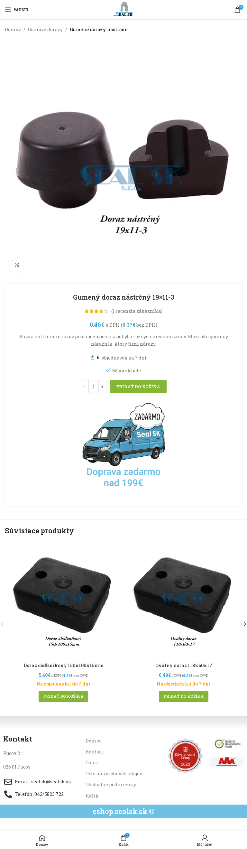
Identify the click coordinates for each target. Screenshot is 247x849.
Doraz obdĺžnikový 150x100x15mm (63, 665)
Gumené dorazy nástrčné (98, 29)
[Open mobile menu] (17, 9)
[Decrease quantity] (85, 387)
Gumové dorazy (45, 29)
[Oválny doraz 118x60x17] (183, 600)
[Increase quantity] (102, 387)
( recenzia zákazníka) (136, 311)
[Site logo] (123, 9)
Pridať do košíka (138, 386)
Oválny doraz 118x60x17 (183, 665)
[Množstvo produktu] (93, 387)
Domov (13, 29)
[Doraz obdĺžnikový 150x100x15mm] (63, 600)
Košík (92, 795)
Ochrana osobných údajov (114, 773)
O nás (92, 762)
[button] (63, 696)
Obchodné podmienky (111, 784)
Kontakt (95, 751)
